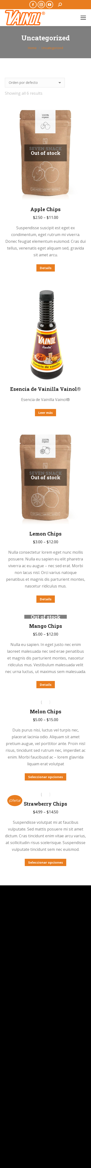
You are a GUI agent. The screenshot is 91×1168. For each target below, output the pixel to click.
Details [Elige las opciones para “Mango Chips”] (45, 684)
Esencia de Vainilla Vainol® (45, 389)
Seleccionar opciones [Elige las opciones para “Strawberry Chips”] (45, 862)
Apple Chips (45, 209)
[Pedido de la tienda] (35, 82)
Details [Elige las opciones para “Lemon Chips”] (45, 599)
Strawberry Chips (45, 804)
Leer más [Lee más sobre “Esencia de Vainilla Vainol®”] (45, 412)
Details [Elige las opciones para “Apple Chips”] (45, 268)
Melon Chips (45, 711)
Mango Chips (45, 626)
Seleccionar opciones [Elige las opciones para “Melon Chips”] (45, 777)
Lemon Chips (45, 533)
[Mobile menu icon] (83, 18)
